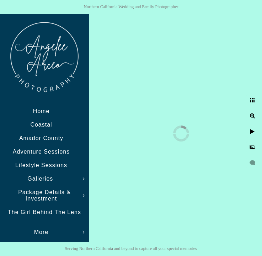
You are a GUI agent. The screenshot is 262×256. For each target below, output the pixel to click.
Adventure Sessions (41, 152)
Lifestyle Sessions (41, 165)
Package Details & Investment (44, 195)
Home (41, 111)
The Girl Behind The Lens (44, 212)
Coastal (41, 125)
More (41, 232)
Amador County (41, 138)
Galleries (41, 179)
